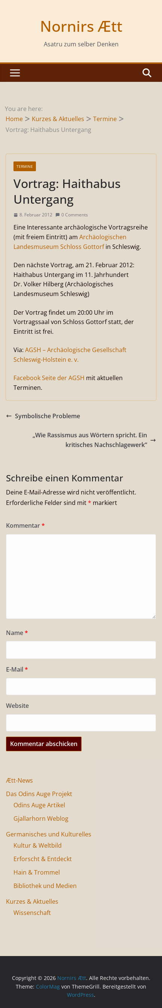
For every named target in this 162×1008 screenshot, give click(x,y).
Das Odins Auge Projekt (39, 794)
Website (17, 706)
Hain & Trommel (36, 872)
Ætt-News (19, 780)
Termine (24, 166)
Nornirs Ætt (81, 26)
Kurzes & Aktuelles (32, 901)
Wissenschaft (32, 913)
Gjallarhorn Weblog (40, 818)
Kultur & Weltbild (37, 845)
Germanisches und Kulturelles (48, 834)
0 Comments (71, 215)
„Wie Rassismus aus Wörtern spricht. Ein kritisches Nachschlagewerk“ (94, 440)
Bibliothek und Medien (45, 886)
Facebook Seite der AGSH (49, 378)
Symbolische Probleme (43, 416)
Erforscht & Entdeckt (42, 859)
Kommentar (25, 525)
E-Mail (17, 669)
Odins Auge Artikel (39, 805)
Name (17, 633)
